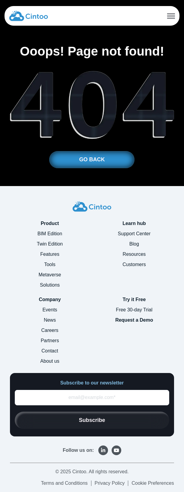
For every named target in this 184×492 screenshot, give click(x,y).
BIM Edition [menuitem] (49, 233)
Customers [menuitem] (134, 264)
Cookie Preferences (153, 483)
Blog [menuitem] (134, 243)
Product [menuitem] (50, 223)
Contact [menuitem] (50, 350)
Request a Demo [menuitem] (134, 320)
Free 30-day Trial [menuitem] (134, 309)
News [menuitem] (50, 320)
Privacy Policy (110, 483)
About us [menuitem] (49, 361)
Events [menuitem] (50, 309)
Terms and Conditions (64, 483)
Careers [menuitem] (50, 330)
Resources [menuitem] (134, 254)
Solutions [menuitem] (50, 285)
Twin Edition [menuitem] (50, 243)
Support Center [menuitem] (134, 233)
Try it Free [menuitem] (134, 299)
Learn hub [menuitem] (134, 223)
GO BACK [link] (92, 159)
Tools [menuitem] (49, 264)
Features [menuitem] (49, 254)
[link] (28, 15)
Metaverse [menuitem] (50, 274)
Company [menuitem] (50, 299)
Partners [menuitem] (50, 340)
